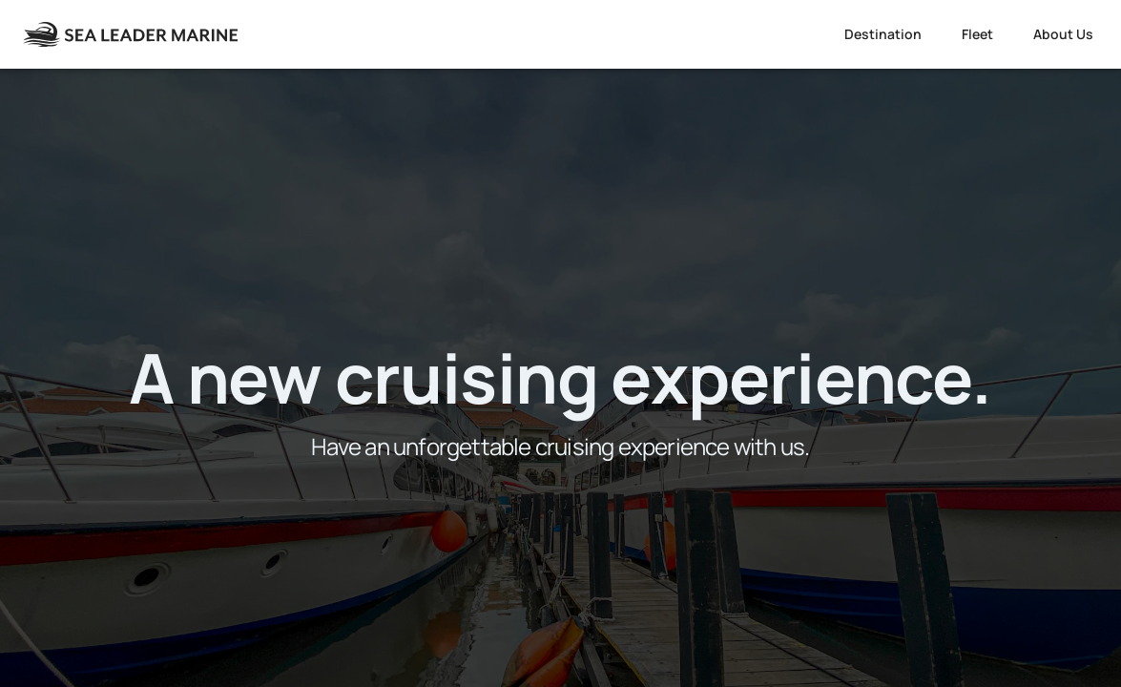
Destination (883, 34)
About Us (1063, 34)
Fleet (977, 34)
